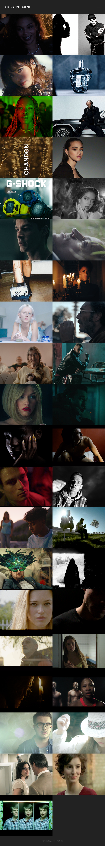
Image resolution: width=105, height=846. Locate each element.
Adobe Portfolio (57, 841)
